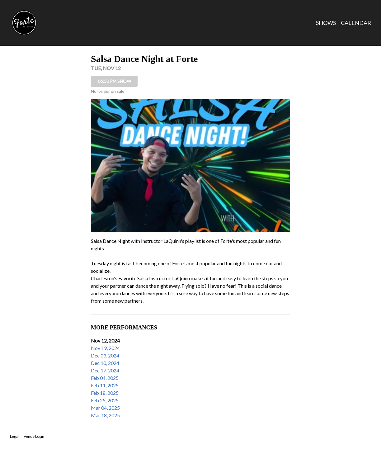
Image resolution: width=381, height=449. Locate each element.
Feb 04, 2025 (105, 378)
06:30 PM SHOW (114, 81)
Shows (326, 22)
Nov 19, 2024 (105, 348)
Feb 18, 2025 (105, 393)
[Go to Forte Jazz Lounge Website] (24, 22)
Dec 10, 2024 (105, 363)
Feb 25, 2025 (105, 400)
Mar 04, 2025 (105, 408)
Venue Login (34, 436)
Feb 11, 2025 (105, 385)
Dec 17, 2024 (105, 370)
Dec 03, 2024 (105, 355)
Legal (14, 436)
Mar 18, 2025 (105, 415)
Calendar (356, 22)
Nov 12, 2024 (105, 340)
